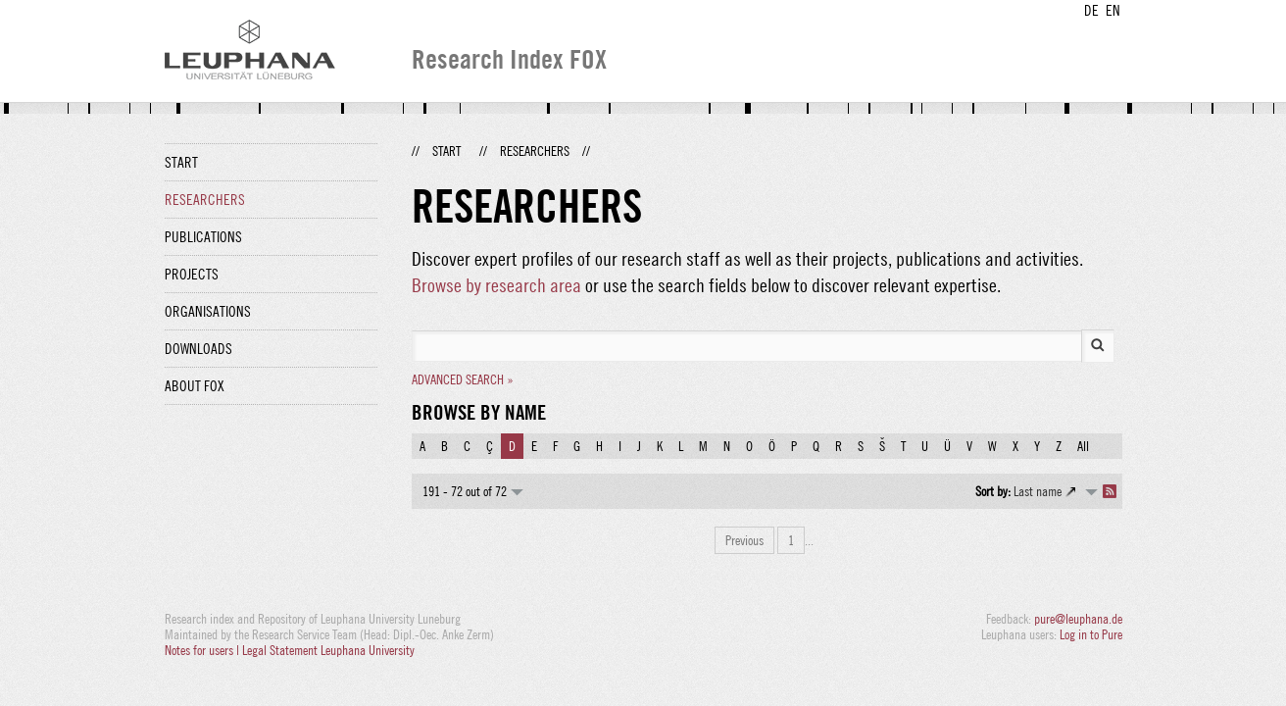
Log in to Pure (1091, 634)
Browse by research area (496, 285)
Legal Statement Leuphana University (328, 650)
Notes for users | (203, 650)
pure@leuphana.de (1078, 619)
